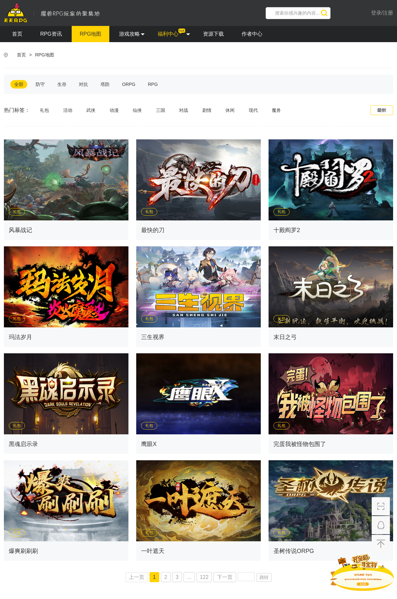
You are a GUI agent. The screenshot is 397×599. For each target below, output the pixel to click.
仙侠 (137, 110)
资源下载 (213, 34)
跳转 (264, 577)
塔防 (105, 84)
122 (204, 577)
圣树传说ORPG (293, 551)
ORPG (128, 84)
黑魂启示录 (23, 444)
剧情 (206, 110)
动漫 (114, 110)
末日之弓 (285, 337)
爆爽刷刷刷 (23, 551)
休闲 (230, 110)
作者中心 (252, 34)
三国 (160, 110)
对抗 (83, 84)
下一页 (225, 577)
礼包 (44, 110)
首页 (17, 34)
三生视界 (152, 337)
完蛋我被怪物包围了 (299, 444)
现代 (253, 110)
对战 (183, 110)
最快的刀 (152, 230)
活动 (67, 110)
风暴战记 (20, 230)
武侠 (90, 110)
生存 (61, 84)
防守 (40, 84)
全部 (18, 84)
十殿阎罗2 (286, 230)
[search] (298, 13)
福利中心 (174, 34)
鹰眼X (149, 444)
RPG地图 (91, 34)
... (189, 577)
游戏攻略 (132, 34)
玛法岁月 (20, 337)
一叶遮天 (152, 551)
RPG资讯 (51, 34)
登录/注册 (382, 13)
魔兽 (276, 110)
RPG (153, 84)
